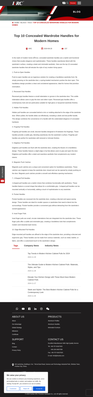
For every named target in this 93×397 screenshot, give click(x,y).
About (14, 321)
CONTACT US (2, 172)
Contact (14, 347)
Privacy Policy (16, 350)
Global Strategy (17, 327)
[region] (26, 382)
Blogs (23, 22)
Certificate (15, 334)
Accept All (39, 388)
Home (16, 22)
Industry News (52, 246)
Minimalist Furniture (54, 327)
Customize (13, 388)
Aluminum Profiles (53, 321)
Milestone (15, 331)
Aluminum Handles (54, 324)
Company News (31, 246)
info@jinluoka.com (58, 355)
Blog (13, 343)
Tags (29, 22)
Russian (73, 3)
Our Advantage (16, 324)
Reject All (26, 388)
